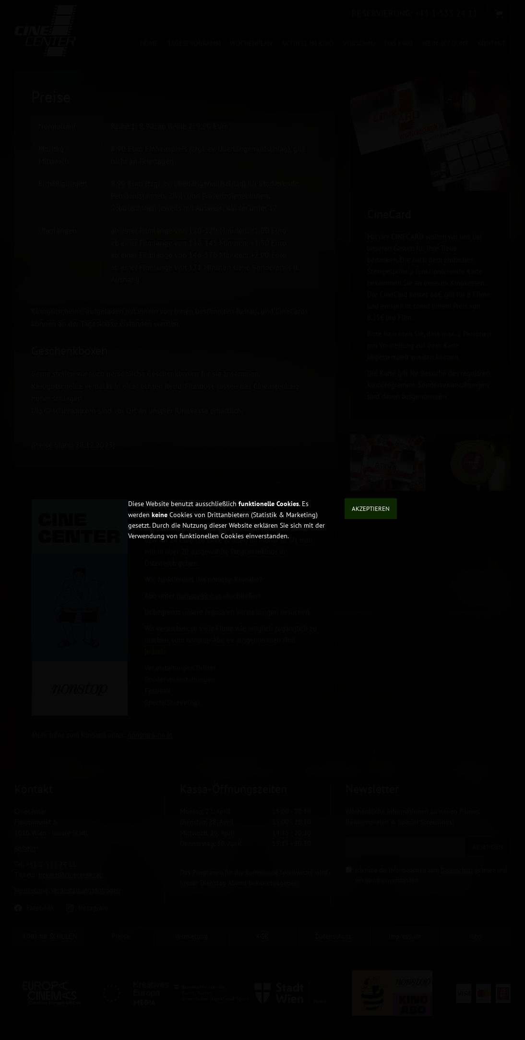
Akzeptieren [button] (371, 509)
